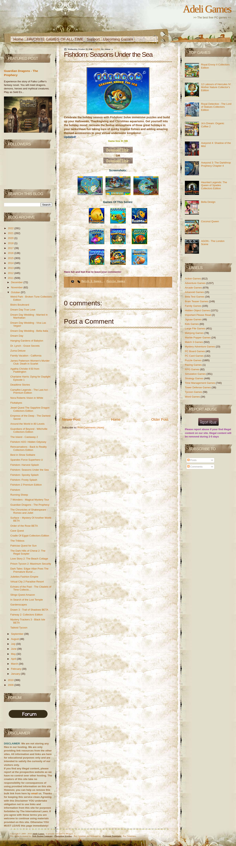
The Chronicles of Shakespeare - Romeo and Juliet (29, 511)
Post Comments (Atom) (91, 427)
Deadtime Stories (20, 384)
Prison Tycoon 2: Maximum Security (30, 563)
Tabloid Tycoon (18, 627)
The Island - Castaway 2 (24, 436)
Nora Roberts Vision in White (26, 397)
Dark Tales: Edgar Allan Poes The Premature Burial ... (29, 570)
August (15, 638)
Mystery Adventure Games (200, 346)
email (34, 793)
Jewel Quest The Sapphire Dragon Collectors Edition (29, 409)
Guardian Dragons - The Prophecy (29, 504)
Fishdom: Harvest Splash (24, 464)
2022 (11, 228)
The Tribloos (17, 540)
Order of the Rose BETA (24, 525)
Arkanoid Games (195, 292)
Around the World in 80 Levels (27, 423)
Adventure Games (195, 283)
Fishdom (15, 489)
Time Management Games (200, 382)
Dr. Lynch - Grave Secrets (25, 345)
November (17, 287)
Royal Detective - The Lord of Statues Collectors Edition (216, 106)
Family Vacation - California (25, 355)
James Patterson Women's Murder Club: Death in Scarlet (29, 362)
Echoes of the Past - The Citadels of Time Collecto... (30, 588)
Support (93, 39)
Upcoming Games (118, 39)
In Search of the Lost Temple (26, 599)
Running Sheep (19, 494)
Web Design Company (42, 836)
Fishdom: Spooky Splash (24, 474)
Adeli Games (207, 9)
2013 (11, 267)
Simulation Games (195, 373)
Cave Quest (17, 530)
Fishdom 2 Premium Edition (26, 484)
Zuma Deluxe (17, 350)
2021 (11, 233)
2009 (11, 684)
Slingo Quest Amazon (22, 594)
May (14, 653)
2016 (11, 253)
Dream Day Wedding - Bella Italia (29, 330)
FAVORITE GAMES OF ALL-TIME (55, 39)
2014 (11, 263)
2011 (11, 277)
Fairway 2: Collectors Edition (26, 614)
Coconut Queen (210, 221)
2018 (11, 243)
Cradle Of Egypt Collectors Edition (29, 535)
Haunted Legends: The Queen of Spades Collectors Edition (214, 185)
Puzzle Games (116, 281)
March (15, 663)
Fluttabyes (16, 402)
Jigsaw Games (193, 319)
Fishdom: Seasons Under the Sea (29, 469)
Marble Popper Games (198, 337)
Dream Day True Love (22, 309)
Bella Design (208, 201)
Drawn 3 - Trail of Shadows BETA (29, 609)
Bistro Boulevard (19, 304)
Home (18, 39)
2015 (11, 258)
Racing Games (194, 364)
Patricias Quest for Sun (23, 545)
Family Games (193, 305)
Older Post (159, 420)
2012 (11, 273)
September (17, 633)
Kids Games (192, 323)
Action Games (193, 278)
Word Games (193, 396)
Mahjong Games (194, 333)
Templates (112, 836)
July (13, 643)
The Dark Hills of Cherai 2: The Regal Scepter (27, 552)
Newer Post (71, 420)
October (16, 292)
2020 (11, 238)
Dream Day (16, 335)
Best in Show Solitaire (22, 454)
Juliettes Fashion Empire (24, 576)
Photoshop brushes (63, 836)
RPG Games (192, 369)
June (14, 648)
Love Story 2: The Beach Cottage (29, 558)
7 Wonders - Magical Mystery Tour (29, 499)
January (16, 673)
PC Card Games (194, 355)
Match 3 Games (92, 281)
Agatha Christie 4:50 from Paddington (24, 370)
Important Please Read (198, 314)
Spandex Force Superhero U (26, 459)
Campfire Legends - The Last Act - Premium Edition (29, 391)
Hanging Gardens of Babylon (26, 340)
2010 (11, 680)
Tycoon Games (194, 391)
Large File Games (195, 328)
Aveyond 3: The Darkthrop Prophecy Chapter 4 (216, 164)
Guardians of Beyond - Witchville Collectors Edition (28, 430)
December (17, 282)
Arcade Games (194, 287)
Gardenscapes (18, 604)
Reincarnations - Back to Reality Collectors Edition (28, 448)
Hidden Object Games (198, 310)
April (14, 658)
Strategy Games (194, 378)
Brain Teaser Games (197, 301)
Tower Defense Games (198, 387)
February (16, 668)
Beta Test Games (195, 296)
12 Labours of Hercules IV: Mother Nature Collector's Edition (216, 87)
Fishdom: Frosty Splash (23, 479)
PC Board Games (195, 351)
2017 (11, 248)
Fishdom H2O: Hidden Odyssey (28, 441)
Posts (192, 460)
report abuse (201, 429)
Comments (195, 466)
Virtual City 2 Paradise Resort (27, 581)
